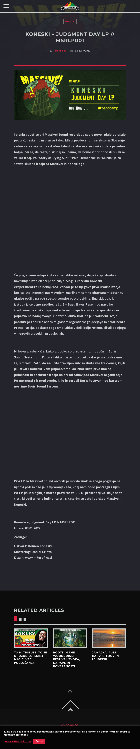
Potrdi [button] (39, 741)
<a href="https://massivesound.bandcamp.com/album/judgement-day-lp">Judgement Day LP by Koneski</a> (70, 218)
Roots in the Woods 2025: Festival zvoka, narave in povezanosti (66, 659)
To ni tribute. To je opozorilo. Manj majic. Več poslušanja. (30, 658)
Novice (70, 21)
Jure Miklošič (60, 50)
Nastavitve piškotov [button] (18, 741)
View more (31, 638)
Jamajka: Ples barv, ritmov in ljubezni (105, 656)
